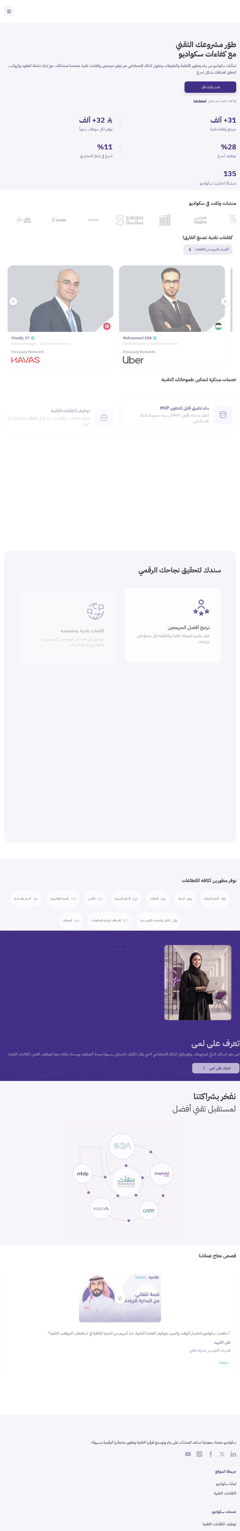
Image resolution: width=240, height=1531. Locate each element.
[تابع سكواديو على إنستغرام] (199, 1454)
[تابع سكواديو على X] (222, 1454)
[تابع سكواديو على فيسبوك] (211, 1454)
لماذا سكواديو (226, 1484)
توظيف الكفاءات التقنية (219, 1524)
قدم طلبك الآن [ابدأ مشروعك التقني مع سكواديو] (210, 87)
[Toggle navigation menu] (9, 11)
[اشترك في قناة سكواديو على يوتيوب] (188, 1454)
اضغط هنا (199, 100)
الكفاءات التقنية (225, 1493)
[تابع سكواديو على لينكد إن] (233, 1454)
